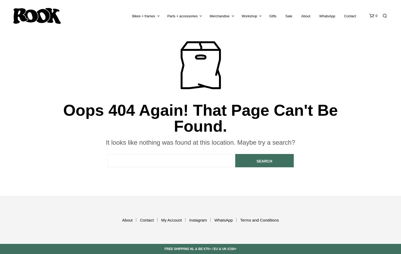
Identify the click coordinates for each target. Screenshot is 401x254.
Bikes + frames (143, 16)
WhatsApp (327, 16)
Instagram (198, 220)
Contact (350, 16)
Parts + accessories (182, 16)
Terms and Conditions (259, 220)
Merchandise (219, 16)
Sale (288, 16)
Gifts (272, 16)
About (305, 16)
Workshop (249, 16)
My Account (171, 220)
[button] (373, 16)
